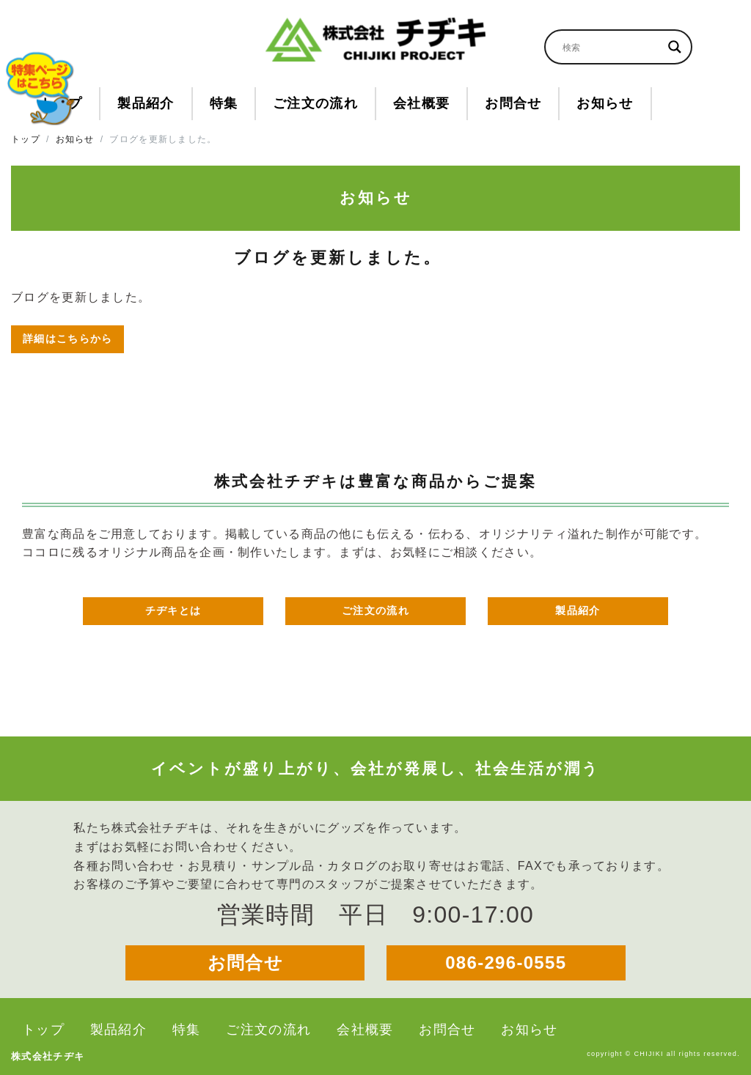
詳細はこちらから (67, 338)
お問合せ (245, 962)
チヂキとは (173, 610)
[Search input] (612, 47)
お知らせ (75, 139)
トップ (25, 139)
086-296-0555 (505, 962)
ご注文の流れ (375, 610)
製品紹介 (577, 610)
